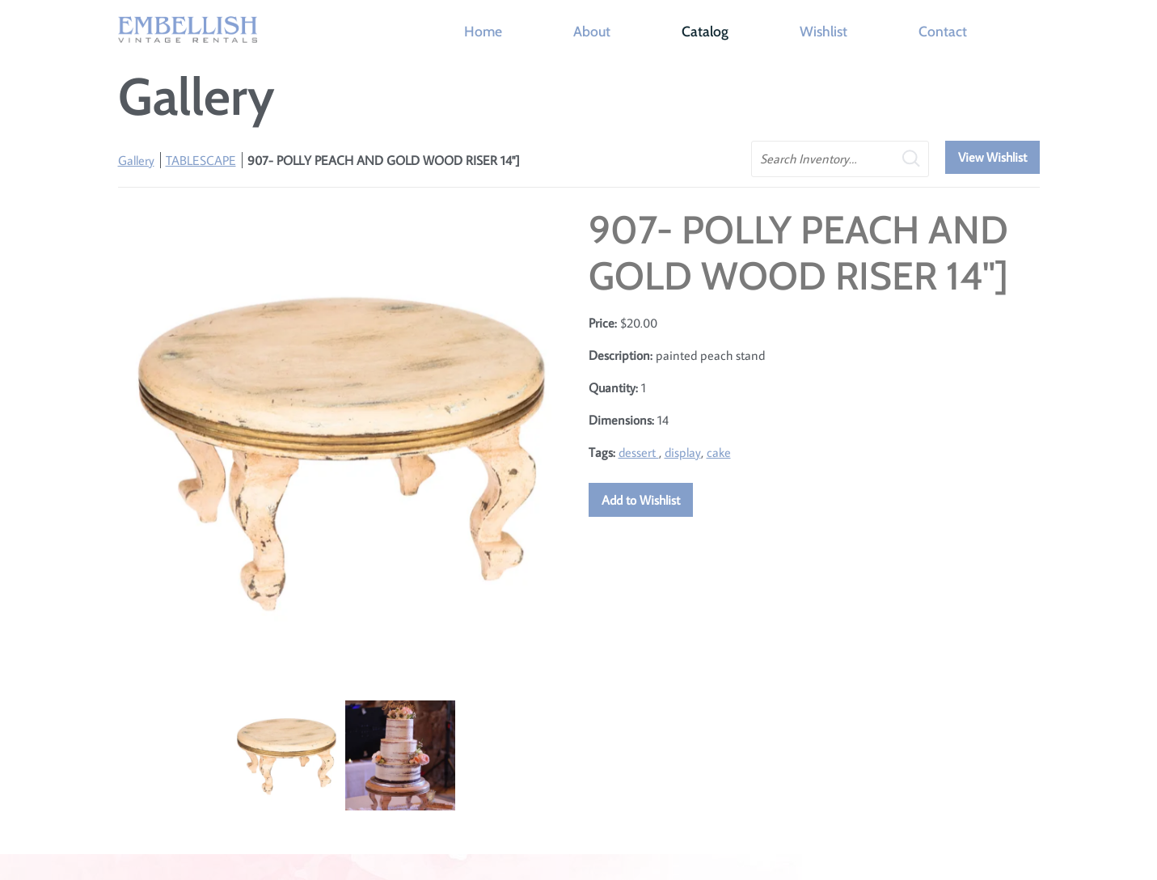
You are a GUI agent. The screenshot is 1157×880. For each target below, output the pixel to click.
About (591, 31)
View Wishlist (992, 157)
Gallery (136, 160)
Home (483, 31)
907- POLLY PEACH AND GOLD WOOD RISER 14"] (383, 160)
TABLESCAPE (201, 160)
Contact (942, 31)
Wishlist (823, 31)
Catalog (705, 31)
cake (719, 452)
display (683, 452)
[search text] (840, 159)
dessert (639, 452)
